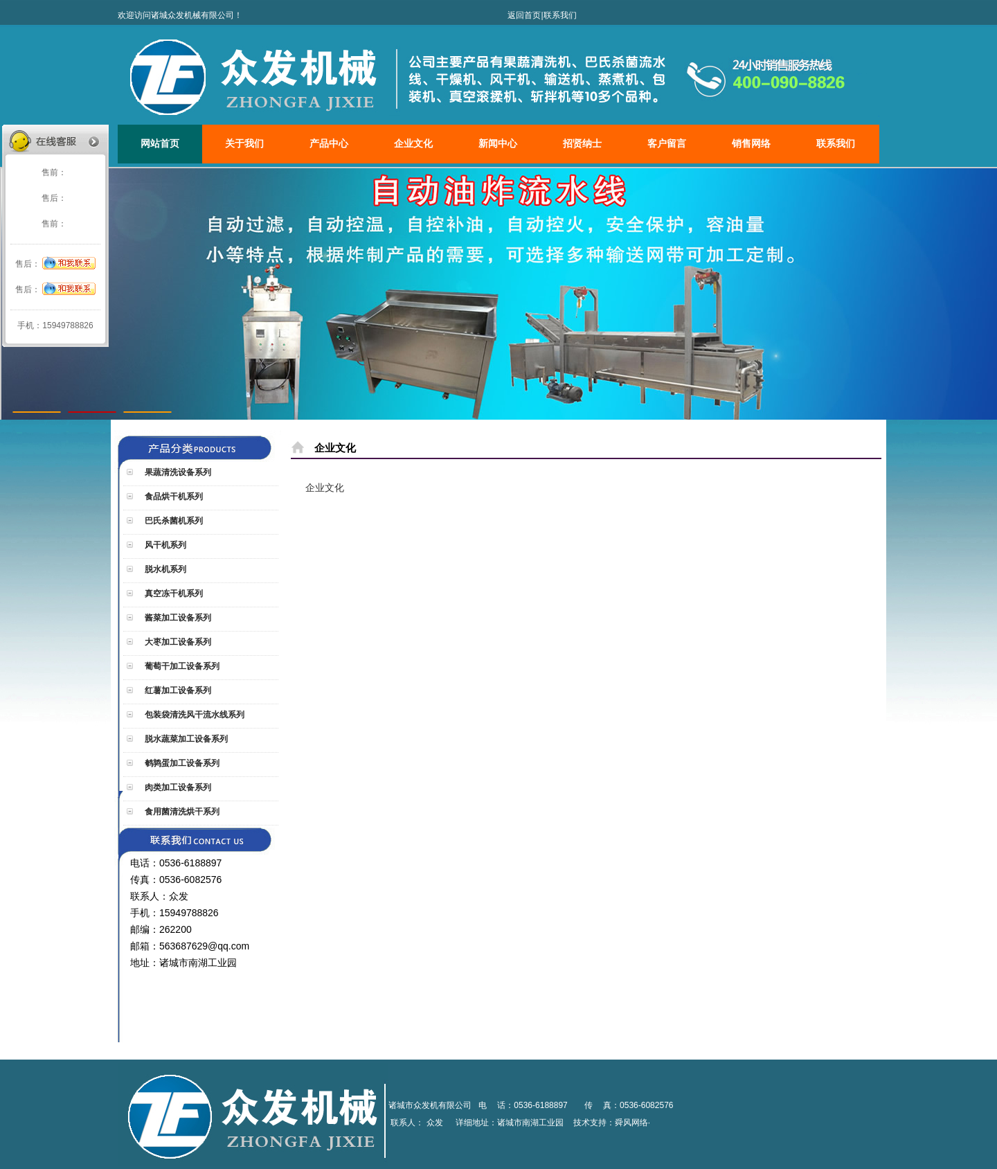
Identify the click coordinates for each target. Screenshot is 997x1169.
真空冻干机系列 (173, 593)
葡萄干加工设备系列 (181, 666)
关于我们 (244, 144)
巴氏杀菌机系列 (173, 521)
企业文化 (413, 144)
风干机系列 (164, 545)
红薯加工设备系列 (177, 690)
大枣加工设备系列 (177, 642)
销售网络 (751, 144)
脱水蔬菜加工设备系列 (185, 739)
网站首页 (160, 144)
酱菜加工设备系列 (177, 618)
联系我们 (560, 15)
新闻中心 (497, 144)
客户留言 (666, 144)
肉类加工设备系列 (177, 787)
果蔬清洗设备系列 (177, 472)
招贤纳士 (582, 144)
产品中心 (328, 144)
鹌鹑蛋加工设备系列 (181, 763)
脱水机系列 (164, 569)
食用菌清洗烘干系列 (181, 811)
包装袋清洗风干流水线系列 (193, 715)
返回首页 (524, 15)
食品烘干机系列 (173, 496)
